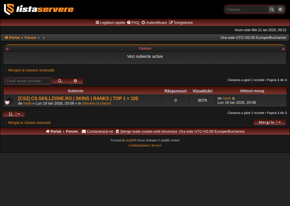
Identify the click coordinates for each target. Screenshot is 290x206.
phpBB (130, 140)
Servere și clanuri (96, 103)
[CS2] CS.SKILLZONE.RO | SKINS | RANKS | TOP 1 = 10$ (78, 98)
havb (27, 103)
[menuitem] (133, 22)
